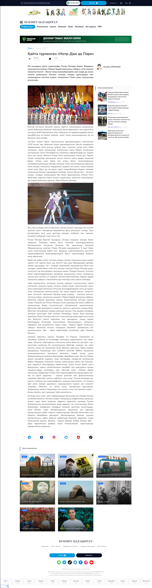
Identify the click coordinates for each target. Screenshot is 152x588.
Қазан (123, 582)
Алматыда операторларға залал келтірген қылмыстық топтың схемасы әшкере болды (119, 120)
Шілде (88, 582)
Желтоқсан (146, 582)
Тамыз (99, 582)
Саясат (53, 26)
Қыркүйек (111, 582)
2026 (6, 582)
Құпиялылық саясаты (70, 546)
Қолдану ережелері (87, 546)
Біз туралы (91, 26)
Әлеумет (62, 26)
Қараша (134, 582)
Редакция (45, 546)
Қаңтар (17, 582)
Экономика (42, 26)
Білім (70, 26)
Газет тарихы (55, 546)
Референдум (27, 26)
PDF (100, 26)
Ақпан (29, 582)
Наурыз (41, 582)
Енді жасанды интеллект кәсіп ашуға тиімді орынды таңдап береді (118, 108)
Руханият (79, 26)
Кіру (128, 3)
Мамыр (64, 582)
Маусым (76, 582)
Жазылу (93, 3)
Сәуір (53, 582)
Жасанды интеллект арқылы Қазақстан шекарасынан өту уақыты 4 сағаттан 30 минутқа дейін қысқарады (118, 135)
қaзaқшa (114, 3)
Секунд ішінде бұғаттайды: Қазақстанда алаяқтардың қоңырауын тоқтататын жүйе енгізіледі (118, 95)
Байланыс (89, 555)
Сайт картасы (102, 546)
